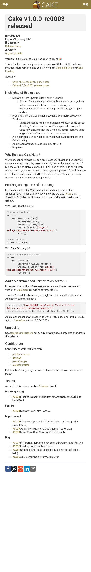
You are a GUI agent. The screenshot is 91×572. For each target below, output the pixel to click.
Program (36, 224)
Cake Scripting (64, 67)
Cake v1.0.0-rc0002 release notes (30, 82)
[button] (5, 4)
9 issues (43, 386)
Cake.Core (22, 289)
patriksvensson (20, 354)
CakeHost (59, 197)
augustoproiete (13, 53)
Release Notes (13, 46)
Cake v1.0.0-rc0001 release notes (30, 85)
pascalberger (19, 361)
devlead (16, 357)
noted (68, 193)
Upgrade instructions (21, 333)
